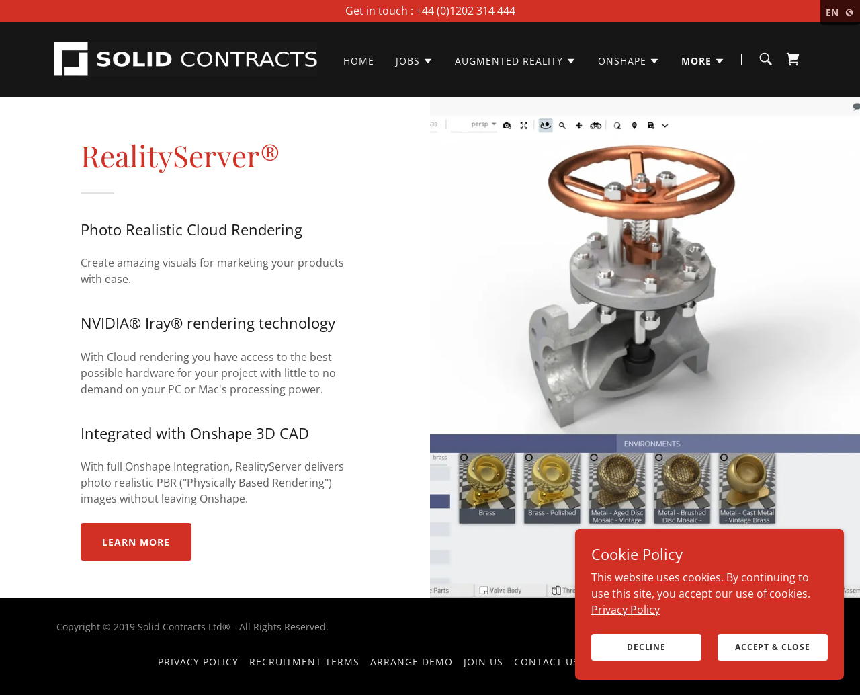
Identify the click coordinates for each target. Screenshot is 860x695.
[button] (414, 61)
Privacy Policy (625, 609)
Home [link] (358, 60)
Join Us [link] (483, 661)
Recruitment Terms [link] (304, 661)
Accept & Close (772, 647)
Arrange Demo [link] (411, 661)
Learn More (136, 542)
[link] (185, 57)
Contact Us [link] (546, 661)
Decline (646, 647)
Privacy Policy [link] (198, 661)
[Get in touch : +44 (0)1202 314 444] (430, 11)
